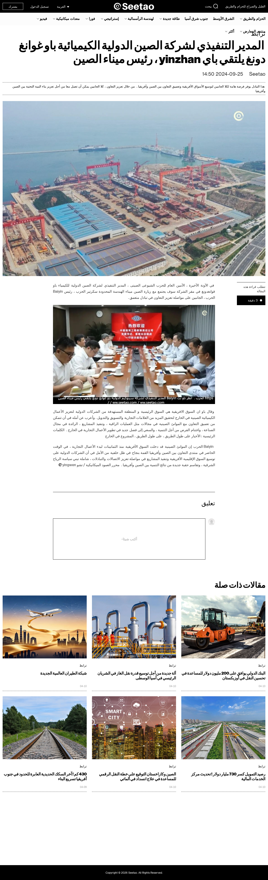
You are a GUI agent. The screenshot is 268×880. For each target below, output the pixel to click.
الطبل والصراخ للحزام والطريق (245, 6)
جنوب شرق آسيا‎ (196, 18)
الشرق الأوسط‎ (223, 18)
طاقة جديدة (171, 18)
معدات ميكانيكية (68, 18)
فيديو (43, 18)
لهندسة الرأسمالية (141, 18)
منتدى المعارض (254, 31)
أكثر (231, 31)
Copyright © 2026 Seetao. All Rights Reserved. (134, 872)
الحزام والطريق (254, 18)
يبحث (211, 6)
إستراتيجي (111, 18)
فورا (92, 18)
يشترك (13, 6)
